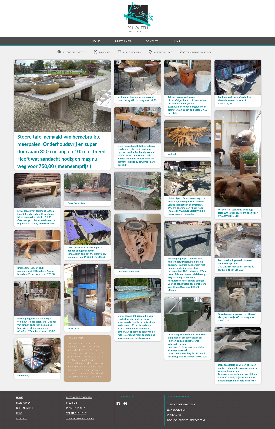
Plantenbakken (132, 52)
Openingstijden (25, 408)
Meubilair (104, 52)
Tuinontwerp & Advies (80, 418)
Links (176, 41)
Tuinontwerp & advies (198, 52)
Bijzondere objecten (74, 52)
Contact (152, 41)
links (19, 413)
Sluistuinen (122, 41)
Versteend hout (163, 52)
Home (96, 41)
